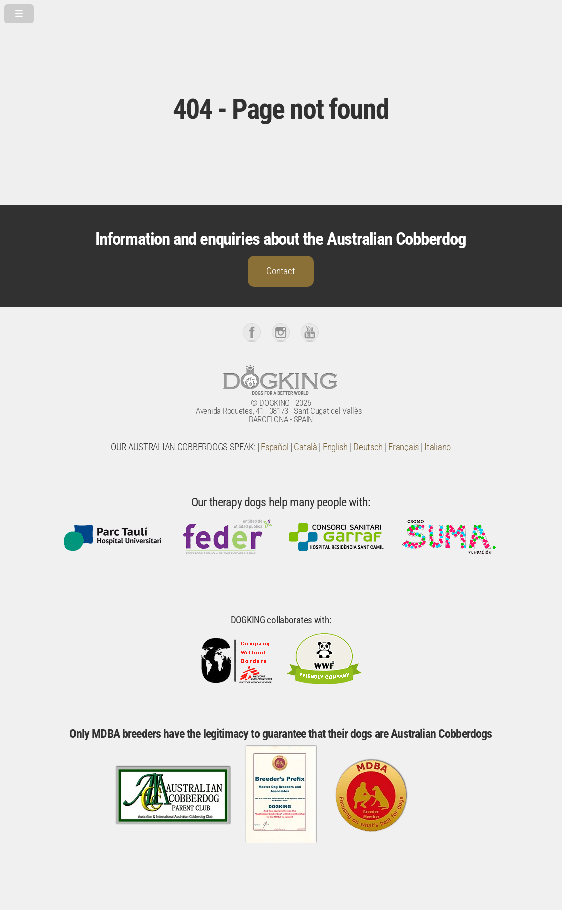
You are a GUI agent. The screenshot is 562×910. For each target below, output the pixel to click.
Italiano (437, 447)
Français (403, 447)
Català (305, 447)
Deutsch (368, 447)
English (335, 447)
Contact (280, 271)
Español (274, 447)
